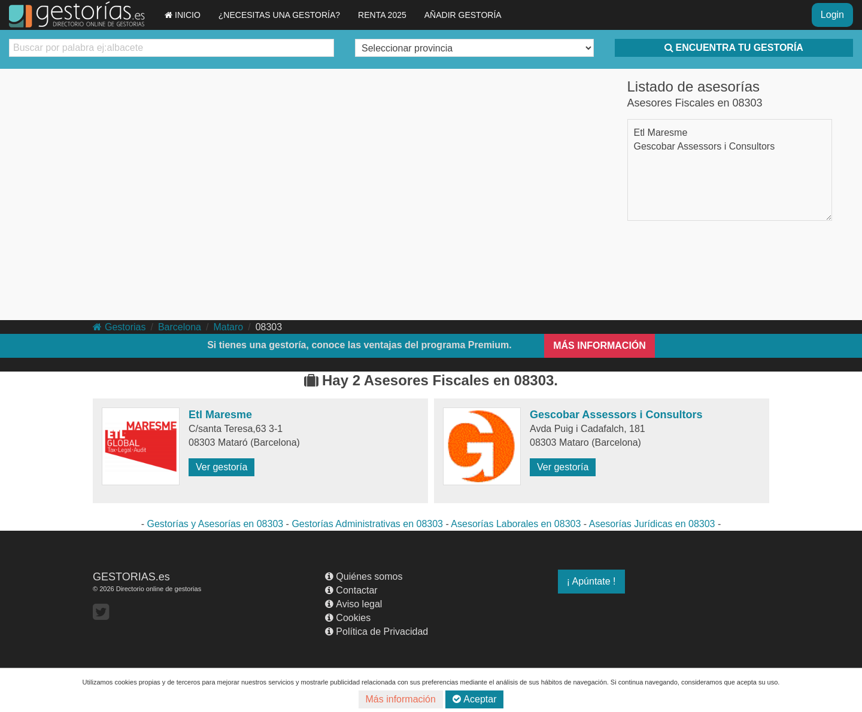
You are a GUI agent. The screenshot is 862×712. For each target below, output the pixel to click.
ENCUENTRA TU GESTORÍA (733, 47)
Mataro (228, 327)
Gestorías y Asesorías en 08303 (215, 524)
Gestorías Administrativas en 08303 (367, 524)
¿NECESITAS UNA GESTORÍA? (279, 15)
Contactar (351, 590)
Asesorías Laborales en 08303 (516, 524)
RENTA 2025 (382, 15)
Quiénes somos (363, 576)
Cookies (348, 618)
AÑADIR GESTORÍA (463, 15)
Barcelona (179, 327)
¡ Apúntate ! (591, 581)
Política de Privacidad (376, 631)
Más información (401, 699)
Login (832, 15)
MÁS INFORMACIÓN (599, 345)
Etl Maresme (661, 132)
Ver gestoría (221, 467)
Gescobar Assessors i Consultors (704, 146)
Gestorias (119, 327)
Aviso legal (353, 604)
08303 (269, 327)
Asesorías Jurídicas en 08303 (652, 524)
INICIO (183, 15)
